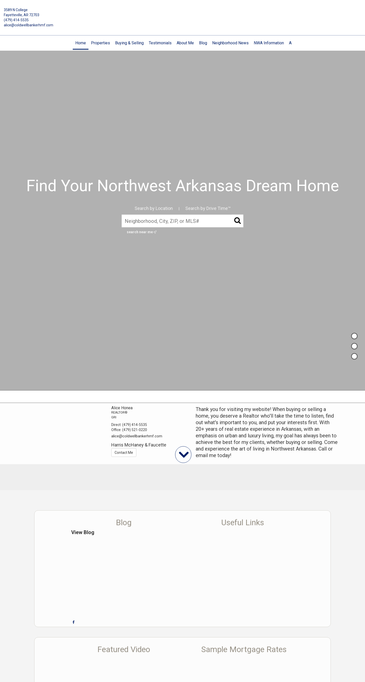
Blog (203, 43)
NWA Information (269, 43)
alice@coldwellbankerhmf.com (28, 25)
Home (80, 43)
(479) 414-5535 (16, 20)
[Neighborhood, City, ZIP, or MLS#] (182, 221)
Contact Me (124, 453)
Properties (100, 43)
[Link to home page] (182, 13)
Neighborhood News (230, 43)
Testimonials (160, 43)
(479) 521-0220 (134, 430)
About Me (185, 43)
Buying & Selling (129, 43)
